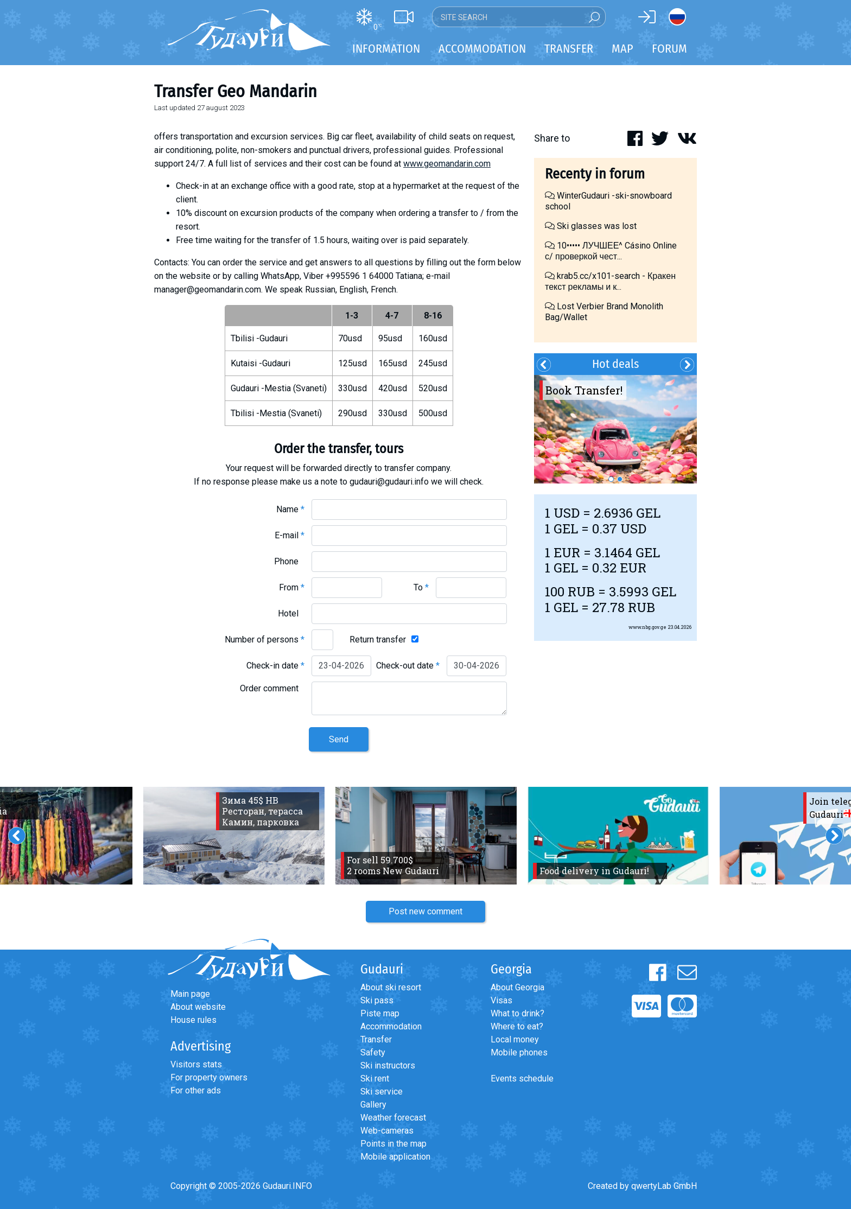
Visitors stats (196, 1064)
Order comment (272, 688)
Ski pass (376, 1000)
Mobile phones (519, 1052)
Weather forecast (393, 1117)
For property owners (208, 1077)
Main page (190, 994)
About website (198, 1007)
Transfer (376, 1039)
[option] (615, 429)
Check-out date (408, 665)
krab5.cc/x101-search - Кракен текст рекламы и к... (610, 281)
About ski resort (390, 987)
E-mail (289, 535)
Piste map (379, 1013)
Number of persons (264, 639)
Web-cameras (387, 1130)
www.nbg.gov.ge (647, 627)
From (291, 587)
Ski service (381, 1091)
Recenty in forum (595, 174)
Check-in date (275, 665)
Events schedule (522, 1078)
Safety (372, 1052)
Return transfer (378, 639)
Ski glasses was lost (591, 226)
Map (622, 48)
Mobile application (395, 1156)
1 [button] (611, 479)
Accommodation (391, 1026)
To (421, 587)
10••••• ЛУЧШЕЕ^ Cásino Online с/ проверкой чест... (611, 251)
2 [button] (620, 479)
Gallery (373, 1104)
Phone (289, 561)
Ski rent (374, 1078)
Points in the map (393, 1143)
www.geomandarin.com (447, 163)
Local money (515, 1039)
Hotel (291, 613)
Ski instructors (387, 1065)
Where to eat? (517, 1026)
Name (290, 509)
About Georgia (517, 987)
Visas (501, 1000)
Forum (669, 48)
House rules (193, 1020)
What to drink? (517, 1013)
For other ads (195, 1090)
